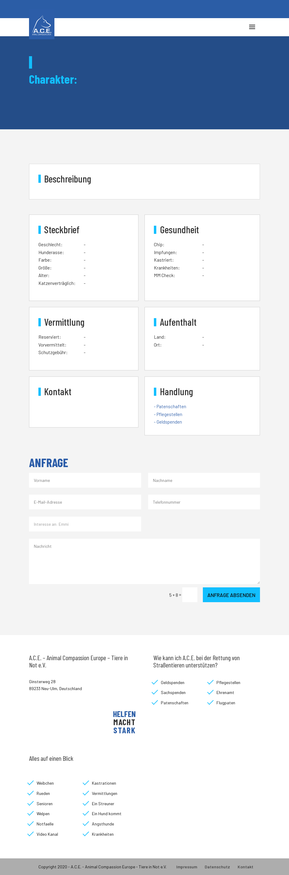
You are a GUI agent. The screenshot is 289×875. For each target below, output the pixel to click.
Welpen (43, 813)
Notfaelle (45, 823)
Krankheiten (103, 834)
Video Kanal (47, 834)
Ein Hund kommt (107, 813)
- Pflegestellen (168, 414)
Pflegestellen (228, 682)
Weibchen (45, 783)
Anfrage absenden (231, 595)
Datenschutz (217, 866)
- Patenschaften (170, 406)
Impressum (186, 866)
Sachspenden (173, 692)
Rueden (43, 793)
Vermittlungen (104, 793)
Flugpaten (225, 702)
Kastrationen (104, 783)
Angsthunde (103, 823)
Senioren (45, 803)
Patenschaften (174, 702)
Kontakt (245, 866)
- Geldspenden (168, 422)
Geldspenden (172, 682)
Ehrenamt (225, 692)
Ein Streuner (103, 803)
